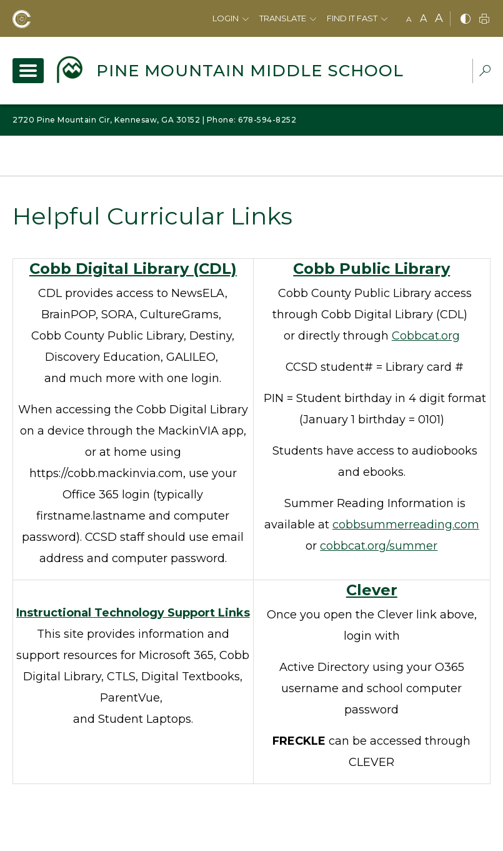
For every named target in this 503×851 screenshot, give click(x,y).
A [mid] (423, 18)
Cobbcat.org (426, 336)
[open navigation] (28, 70)
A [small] (409, 19)
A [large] (439, 18)
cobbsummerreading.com (405, 524)
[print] (484, 20)
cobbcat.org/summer (378, 546)
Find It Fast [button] (352, 18)
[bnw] (466, 20)
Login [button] (225, 18)
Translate (282, 18)
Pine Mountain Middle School (250, 71)
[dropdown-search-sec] (485, 72)
